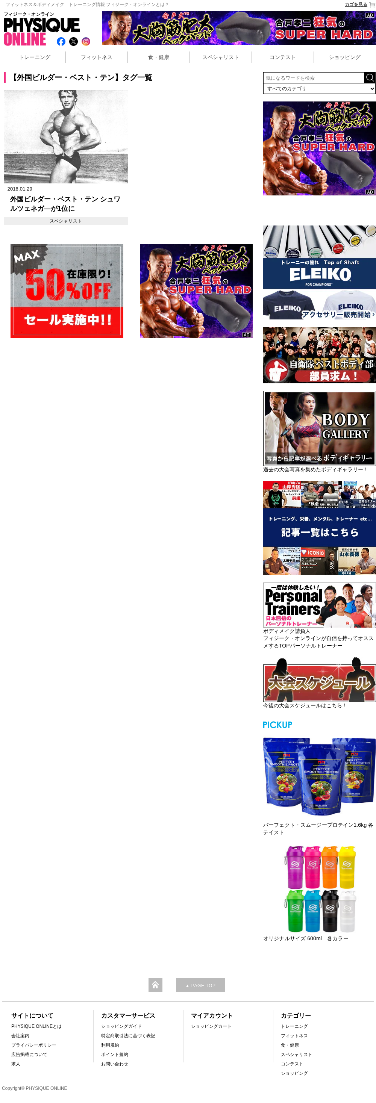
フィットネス (96, 57)
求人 (15, 1064)
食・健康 (158, 57)
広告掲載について (29, 1054)
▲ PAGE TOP (200, 985)
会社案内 (20, 1035)
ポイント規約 (114, 1054)
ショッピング (345, 57)
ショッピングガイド (121, 1026)
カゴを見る (360, 4)
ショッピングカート (211, 1026)
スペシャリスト (220, 57)
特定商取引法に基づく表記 (128, 1035)
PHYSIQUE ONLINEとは (36, 1026)
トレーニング (34, 57)
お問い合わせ (114, 1064)
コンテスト (283, 57)
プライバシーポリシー (33, 1045)
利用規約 (110, 1045)
